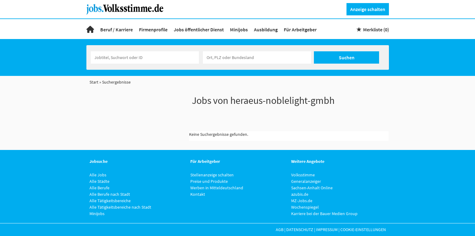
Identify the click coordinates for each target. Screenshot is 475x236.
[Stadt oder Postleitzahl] (257, 57)
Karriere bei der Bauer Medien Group (324, 213)
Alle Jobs (97, 175)
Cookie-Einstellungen (363, 229)
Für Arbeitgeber (300, 29)
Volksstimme (303, 175)
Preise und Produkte (209, 181)
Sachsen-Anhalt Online (312, 188)
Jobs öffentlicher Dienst (199, 29)
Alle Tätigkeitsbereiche (110, 200)
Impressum (327, 229)
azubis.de (299, 194)
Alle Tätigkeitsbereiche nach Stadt (120, 207)
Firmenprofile (153, 29)
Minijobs (239, 29)
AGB (279, 229)
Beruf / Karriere (116, 29)
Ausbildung (266, 29)
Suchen (346, 57)
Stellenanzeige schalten (212, 175)
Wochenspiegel (305, 207)
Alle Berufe (99, 188)
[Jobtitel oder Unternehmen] (145, 57)
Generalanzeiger (306, 181)
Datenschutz (299, 229)
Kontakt (197, 194)
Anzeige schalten (367, 9)
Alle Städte (99, 181)
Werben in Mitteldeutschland (216, 188)
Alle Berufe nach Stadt (109, 194)
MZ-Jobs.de (301, 200)
